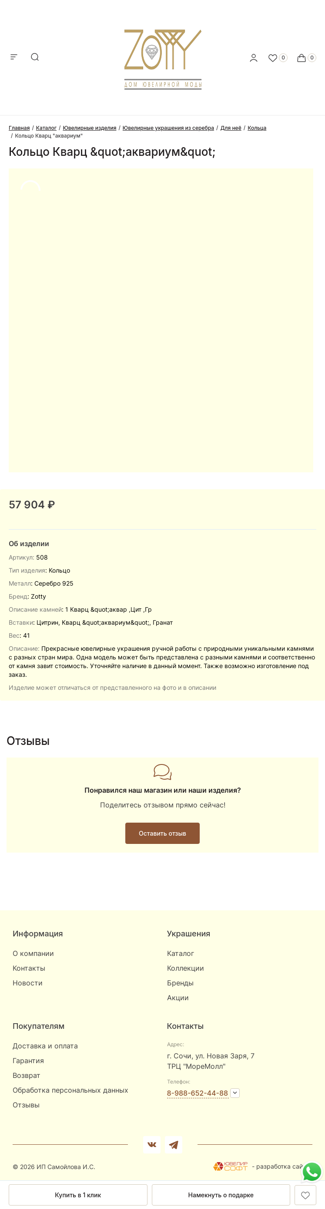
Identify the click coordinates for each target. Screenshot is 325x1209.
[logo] (162, 55)
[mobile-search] (35, 57)
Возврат (26, 1075)
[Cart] (306, 58)
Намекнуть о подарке (221, 1195)
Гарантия (28, 1060)
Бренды (180, 982)
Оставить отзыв (162, 833)
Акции (178, 997)
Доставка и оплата (45, 1045)
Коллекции (185, 968)
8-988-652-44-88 (197, 1093)
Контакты (29, 968)
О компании (33, 953)
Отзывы (26, 1104)
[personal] (253, 58)
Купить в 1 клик (78, 1195)
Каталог (180, 953)
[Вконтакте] (152, 1144)
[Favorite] (278, 58)
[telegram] (173, 1144)
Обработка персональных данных (70, 1090)
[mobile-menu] (14, 57)
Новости (28, 982)
